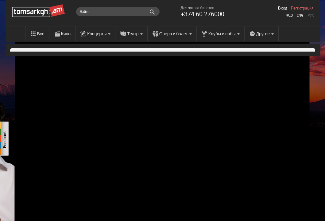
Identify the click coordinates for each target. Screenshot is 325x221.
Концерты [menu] (98, 33)
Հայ (289, 15)
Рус (311, 15)
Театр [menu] (134, 33)
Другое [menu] (265, 33)
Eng (300, 15)
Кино (66, 33)
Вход (282, 8)
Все (40, 33)
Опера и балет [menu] (175, 33)
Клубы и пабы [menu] (224, 33)
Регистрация (302, 8)
